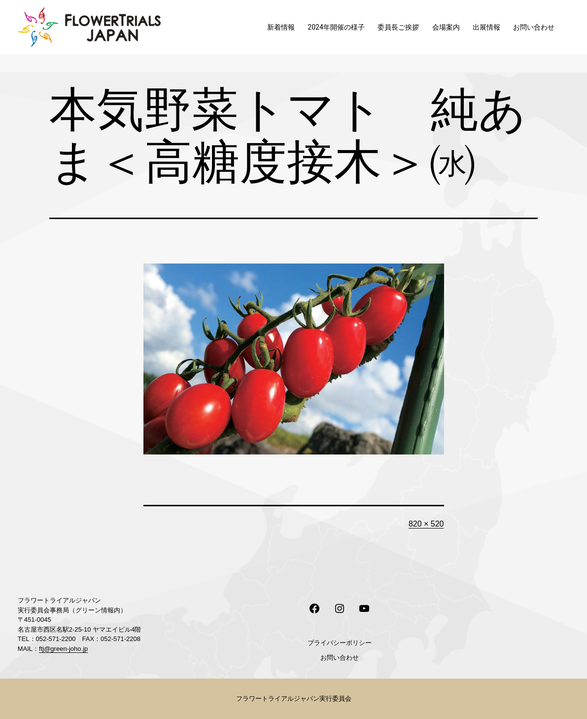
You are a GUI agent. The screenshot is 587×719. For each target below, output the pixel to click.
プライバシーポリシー (340, 642)
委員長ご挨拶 (398, 27)
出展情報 (486, 27)
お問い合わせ (533, 27)
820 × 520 (426, 524)
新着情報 (281, 27)
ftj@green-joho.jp (63, 648)
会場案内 (446, 27)
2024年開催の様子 (336, 27)
